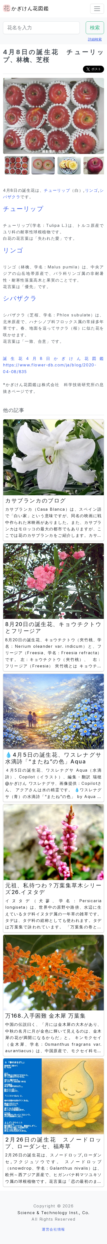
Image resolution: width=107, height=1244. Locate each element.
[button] (15, 165)
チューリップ (57, 190)
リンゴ (91, 190)
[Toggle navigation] (97, 9)
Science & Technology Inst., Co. (53, 1212)
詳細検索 (95, 39)
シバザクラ (20, 298)
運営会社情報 (53, 1229)
